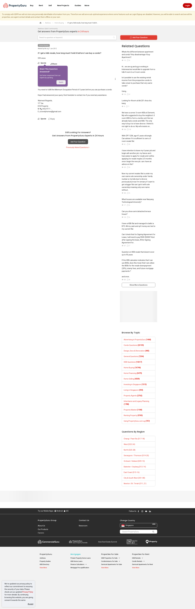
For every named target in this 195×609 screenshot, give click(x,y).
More (88, 5)
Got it (61, 82)
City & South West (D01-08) (134, 478)
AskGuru (43, 558)
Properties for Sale (109, 554)
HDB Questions (133, 362)
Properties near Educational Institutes (111, 577)
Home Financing (133, 373)
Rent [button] (42, 5)
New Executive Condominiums (50, 583)
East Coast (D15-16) (132, 472)
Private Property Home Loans (81, 558)
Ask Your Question (78, 142)
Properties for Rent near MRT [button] (82, 585)
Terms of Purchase (95, 603)
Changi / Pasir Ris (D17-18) (134, 439)
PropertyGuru (46, 554)
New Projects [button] (64, 5)
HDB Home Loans (76, 561)
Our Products (43, 529)
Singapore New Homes (50, 576)
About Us (41, 526)
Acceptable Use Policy (46, 603)
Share (53, 63)
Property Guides (45, 561)
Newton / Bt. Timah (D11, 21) (135, 484)
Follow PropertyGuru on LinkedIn (149, 511)
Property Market (133, 410)
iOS (66, 511)
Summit (107, 542)
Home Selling (132, 379)
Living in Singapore (133, 390)
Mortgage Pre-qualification (80, 568)
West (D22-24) (129, 444)
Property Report (132, 541)
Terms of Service (64, 603)
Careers (41, 533)
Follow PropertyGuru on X (153, 511)
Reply (51, 119)
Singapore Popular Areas (143, 576)
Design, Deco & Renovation (136, 351)
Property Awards (78, 542)
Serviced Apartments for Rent (142, 564)
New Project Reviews (47, 586)
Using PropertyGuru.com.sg (137, 421)
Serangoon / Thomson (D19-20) (136, 456)
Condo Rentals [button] (138, 561)
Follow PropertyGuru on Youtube (146, 511)
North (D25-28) (129, 450)
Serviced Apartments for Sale (111, 564)
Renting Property (133, 415)
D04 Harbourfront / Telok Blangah (143, 580)
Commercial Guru (48, 542)
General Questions (134, 356)
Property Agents (133, 396)
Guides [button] (78, 5)
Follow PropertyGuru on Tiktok (156, 511)
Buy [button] (33, 5)
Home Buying (43, 45)
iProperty (151, 542)
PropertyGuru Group (47, 520)
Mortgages (76, 554)
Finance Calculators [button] (79, 564)
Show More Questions (138, 285)
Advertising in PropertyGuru (137, 340)
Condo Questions (134, 345)
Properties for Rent (140, 554)
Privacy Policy (27, 592)
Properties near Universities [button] (112, 582)
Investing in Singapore (135, 384)
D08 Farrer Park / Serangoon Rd (143, 588)
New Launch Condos (47, 580)
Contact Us (84, 520)
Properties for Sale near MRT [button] (82, 582)
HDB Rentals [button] (137, 558)
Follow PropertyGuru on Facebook (138, 511)
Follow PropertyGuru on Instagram (142, 511)
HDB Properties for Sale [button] (110, 558)
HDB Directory (44, 564)
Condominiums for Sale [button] (110, 561)
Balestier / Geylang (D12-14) (135, 467)
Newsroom (83, 526)
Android (58, 511)
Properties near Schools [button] (111, 585)
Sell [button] (52, 5)
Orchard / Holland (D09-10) (134, 461)
